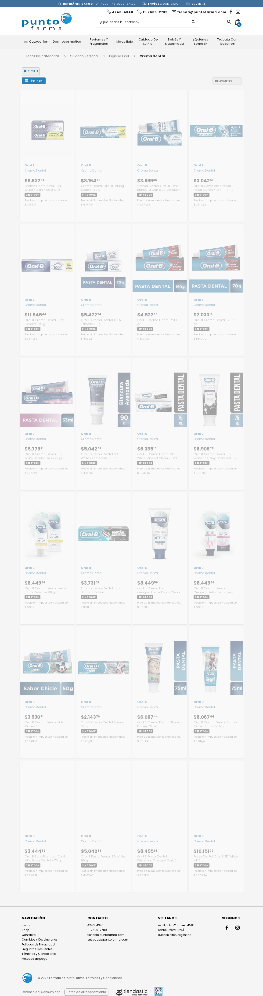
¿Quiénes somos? (200, 41)
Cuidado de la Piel (148, 41)
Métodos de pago (34, 959)
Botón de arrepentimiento (86, 992)
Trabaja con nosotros (227, 41)
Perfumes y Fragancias (99, 41)
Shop (25, 930)
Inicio (25, 925)
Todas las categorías (42, 56)
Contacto (29, 935)
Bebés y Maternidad (174, 41)
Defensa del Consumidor (41, 992)
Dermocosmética (67, 41)
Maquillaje (124, 41)
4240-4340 (95, 925)
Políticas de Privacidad (38, 944)
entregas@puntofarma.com (107, 939)
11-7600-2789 (97, 930)
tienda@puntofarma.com (106, 935)
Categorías (38, 41)
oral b (30, 71)
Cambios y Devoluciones (40, 939)
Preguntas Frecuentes (37, 949)
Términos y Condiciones (39, 954)
